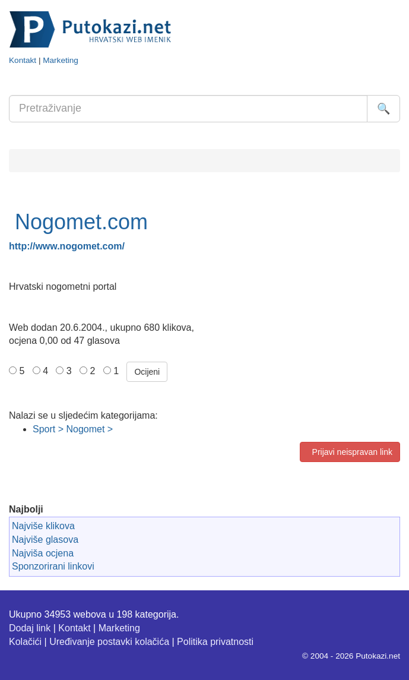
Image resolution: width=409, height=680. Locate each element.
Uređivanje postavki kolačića (109, 642)
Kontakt (22, 60)
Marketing (60, 60)
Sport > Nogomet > (73, 429)
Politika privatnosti (215, 642)
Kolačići (25, 642)
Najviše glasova (45, 539)
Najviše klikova (43, 526)
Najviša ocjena (43, 553)
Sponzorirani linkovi (53, 566)
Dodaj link (29, 628)
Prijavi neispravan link (349, 452)
